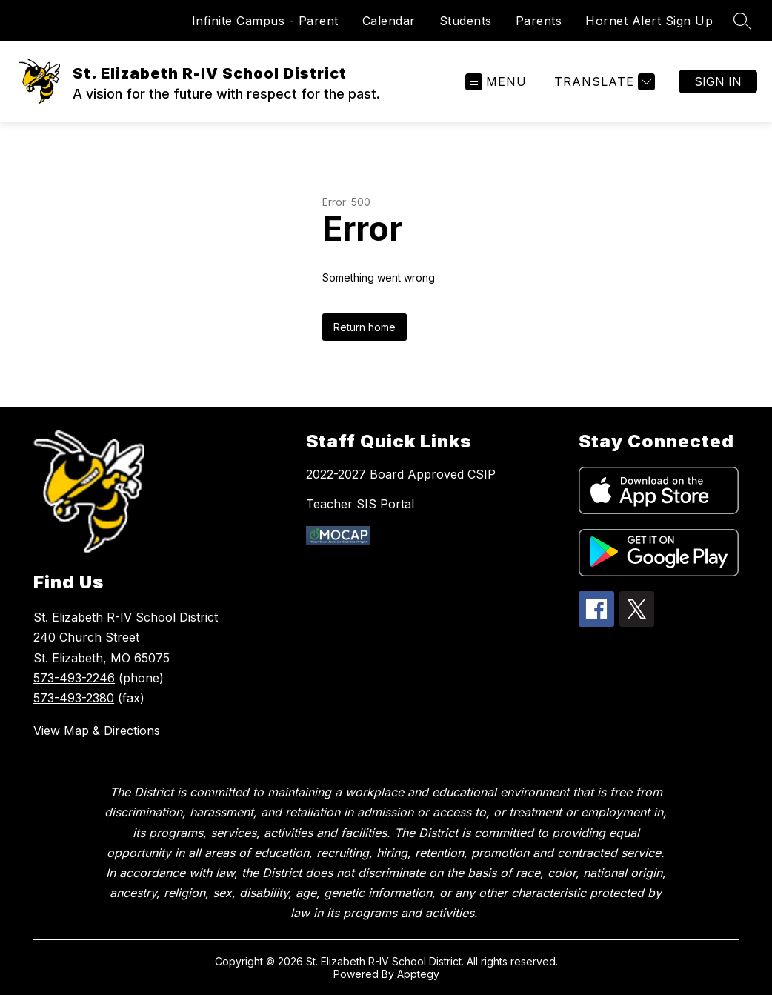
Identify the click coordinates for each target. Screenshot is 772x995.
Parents (539, 20)
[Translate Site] (602, 82)
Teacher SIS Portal (360, 503)
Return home (364, 327)
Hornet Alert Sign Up (649, 20)
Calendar (389, 20)
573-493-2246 (74, 677)
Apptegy (418, 974)
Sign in (718, 81)
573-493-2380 (73, 697)
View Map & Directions (96, 730)
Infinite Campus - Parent (265, 20)
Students (465, 20)
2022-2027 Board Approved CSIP (401, 474)
